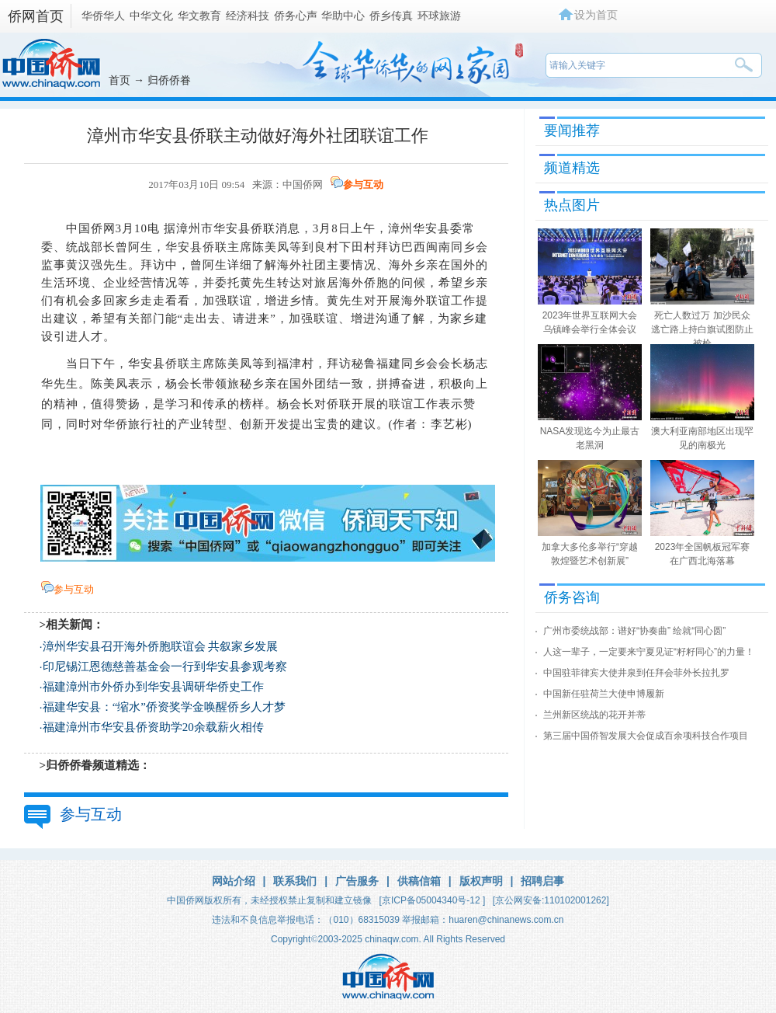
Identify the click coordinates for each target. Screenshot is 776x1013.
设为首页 (596, 15)
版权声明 (481, 881)
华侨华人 (103, 15)
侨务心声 (295, 15)
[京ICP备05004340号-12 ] (432, 900)
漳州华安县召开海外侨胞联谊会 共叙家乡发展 (161, 646)
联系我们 (295, 881)
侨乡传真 (391, 15)
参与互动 (363, 184)
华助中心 (343, 15)
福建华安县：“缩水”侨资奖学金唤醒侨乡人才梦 (164, 707)
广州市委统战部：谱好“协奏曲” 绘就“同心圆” (634, 630)
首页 (119, 80)
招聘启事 (542, 881)
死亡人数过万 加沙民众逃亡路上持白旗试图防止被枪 (702, 329)
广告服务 (357, 881)
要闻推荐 (572, 130)
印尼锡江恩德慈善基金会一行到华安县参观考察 (165, 666)
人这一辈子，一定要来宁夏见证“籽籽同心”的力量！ (648, 651)
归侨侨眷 (169, 80)
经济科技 (247, 15)
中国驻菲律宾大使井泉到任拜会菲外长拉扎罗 (636, 672)
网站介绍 (233, 881)
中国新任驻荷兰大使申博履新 (603, 693)
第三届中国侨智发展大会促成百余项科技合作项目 (645, 735)
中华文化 (151, 15)
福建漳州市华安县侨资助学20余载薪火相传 (153, 727)
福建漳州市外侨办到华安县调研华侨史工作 (153, 687)
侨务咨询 (572, 597)
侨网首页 (36, 16)
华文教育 (199, 15)
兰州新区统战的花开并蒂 (594, 714)
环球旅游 (439, 15)
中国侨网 (302, 184)
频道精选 (572, 168)
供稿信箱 (419, 881)
